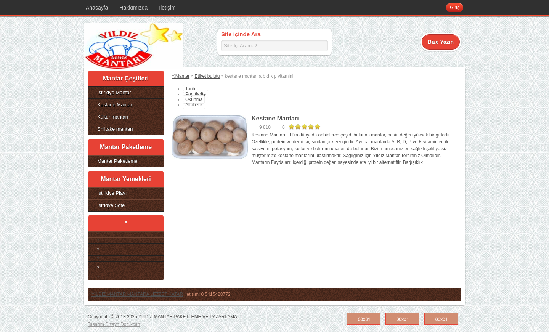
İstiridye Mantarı (114, 92)
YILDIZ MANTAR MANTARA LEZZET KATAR (137, 294)
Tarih (190, 88)
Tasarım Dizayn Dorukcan (114, 324)
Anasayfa (97, 8)
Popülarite (195, 94)
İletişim (167, 8)
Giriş (454, 7)
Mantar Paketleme (117, 161)
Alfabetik (194, 104)
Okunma (193, 99)
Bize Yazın (441, 42)
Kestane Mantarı (115, 104)
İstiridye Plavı (112, 193)
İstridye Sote (111, 205)
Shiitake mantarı (115, 129)
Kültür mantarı (112, 117)
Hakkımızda (133, 8)
